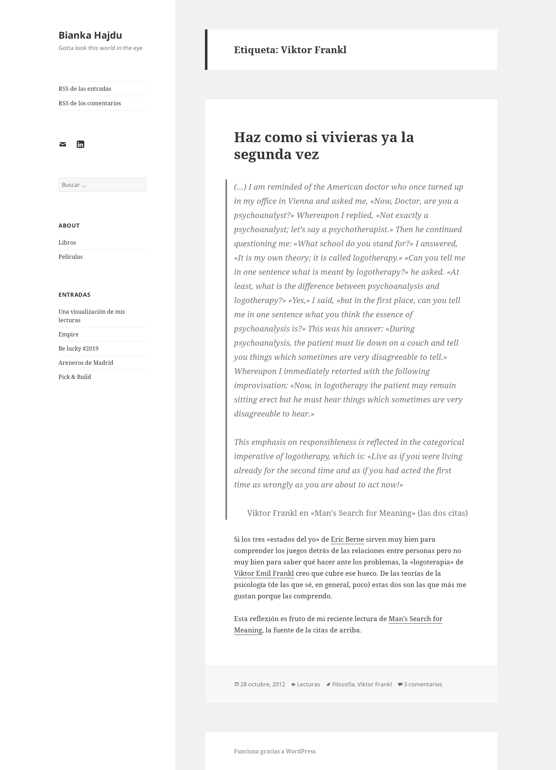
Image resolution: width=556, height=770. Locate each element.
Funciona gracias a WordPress (275, 751)
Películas (71, 257)
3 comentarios (423, 684)
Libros (67, 242)
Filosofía (343, 684)
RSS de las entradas (85, 89)
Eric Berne (347, 539)
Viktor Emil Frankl (264, 573)
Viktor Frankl (374, 684)
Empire (69, 334)
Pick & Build (75, 377)
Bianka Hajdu (90, 34)
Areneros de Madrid (86, 363)
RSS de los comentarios (90, 103)
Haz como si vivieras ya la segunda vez (324, 145)
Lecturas (308, 684)
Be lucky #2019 (79, 348)
